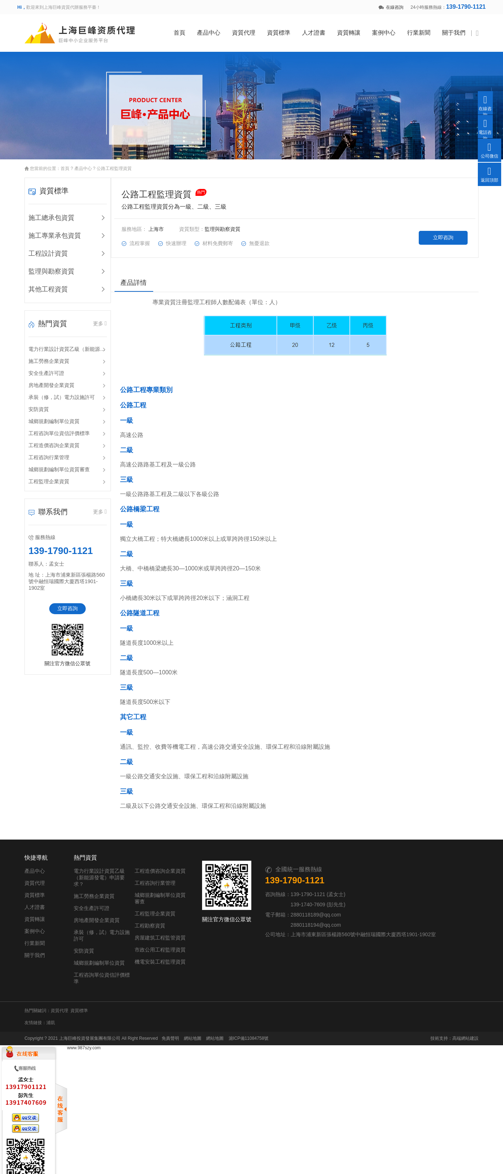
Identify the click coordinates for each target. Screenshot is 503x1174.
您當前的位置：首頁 (42, 163)
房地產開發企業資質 (44, 380)
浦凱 (43, 1010)
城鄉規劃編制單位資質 (47, 416)
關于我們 (461, 30)
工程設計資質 (41, 248)
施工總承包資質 (44, 212)
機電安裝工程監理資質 (196, 959)
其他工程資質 (41, 284)
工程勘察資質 (186, 923)
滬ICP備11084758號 (241, 1026)
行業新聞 (426, 30)
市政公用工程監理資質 (196, 947)
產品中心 (216, 30)
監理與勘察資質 (44, 266)
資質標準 (286, 30)
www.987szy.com (84, 1035)
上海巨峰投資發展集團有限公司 (82, 1026)
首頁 (187, 30)
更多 (95, 318)
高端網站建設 (473, 1026)
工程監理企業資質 (42, 476)
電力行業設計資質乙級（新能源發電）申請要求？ (62, 344)
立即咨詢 (61, 603)
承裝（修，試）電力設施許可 (55, 392)
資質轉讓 (356, 30)
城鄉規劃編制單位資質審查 (52, 464)
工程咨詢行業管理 (42, 452)
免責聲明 (163, 1026)
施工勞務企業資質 (42, 356)
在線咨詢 (391, 7)
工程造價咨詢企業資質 (47, 440)
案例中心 (391, 30)
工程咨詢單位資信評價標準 (52, 428)
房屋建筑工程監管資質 (196, 935)
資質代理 (251, 30)
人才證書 (321, 30)
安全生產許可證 (39, 368)
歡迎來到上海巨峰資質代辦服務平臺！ (59, 7)
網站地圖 (185, 1026)
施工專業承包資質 (48, 230)
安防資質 (32, 404)
